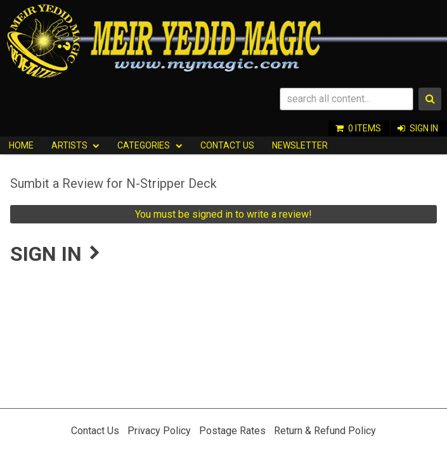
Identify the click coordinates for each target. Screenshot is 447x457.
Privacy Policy (159, 431)
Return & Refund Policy (325, 431)
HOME (21, 145)
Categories (143, 145)
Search (429, 99)
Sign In (424, 128)
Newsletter (300, 145)
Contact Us (227, 145)
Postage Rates (232, 431)
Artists (69, 145)
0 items (364, 128)
